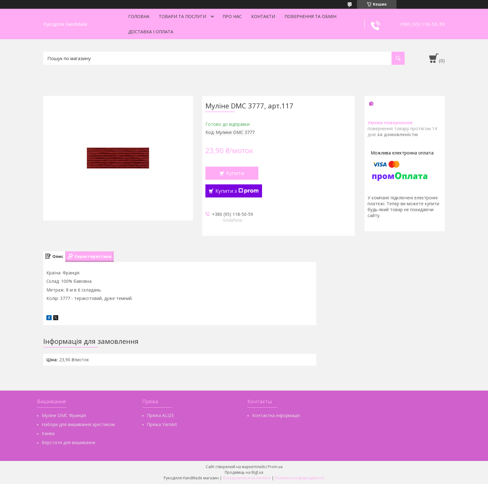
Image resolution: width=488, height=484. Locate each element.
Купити (235, 173)
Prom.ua (275, 466)
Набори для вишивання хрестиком (78, 424)
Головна (138, 16)
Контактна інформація (276, 415)
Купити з (237, 190)
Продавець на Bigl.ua (244, 472)
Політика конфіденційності (299, 478)
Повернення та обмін (310, 16)
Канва (48, 433)
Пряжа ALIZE (160, 415)
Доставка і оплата (150, 32)
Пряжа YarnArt (162, 424)
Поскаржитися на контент (247, 478)
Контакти (263, 16)
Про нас (232, 16)
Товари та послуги (182, 16)
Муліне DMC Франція (64, 415)
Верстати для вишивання (68, 442)
